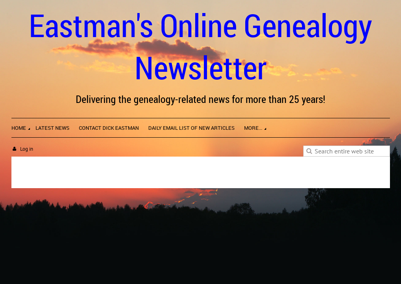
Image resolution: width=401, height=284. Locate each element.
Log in (26, 149)
